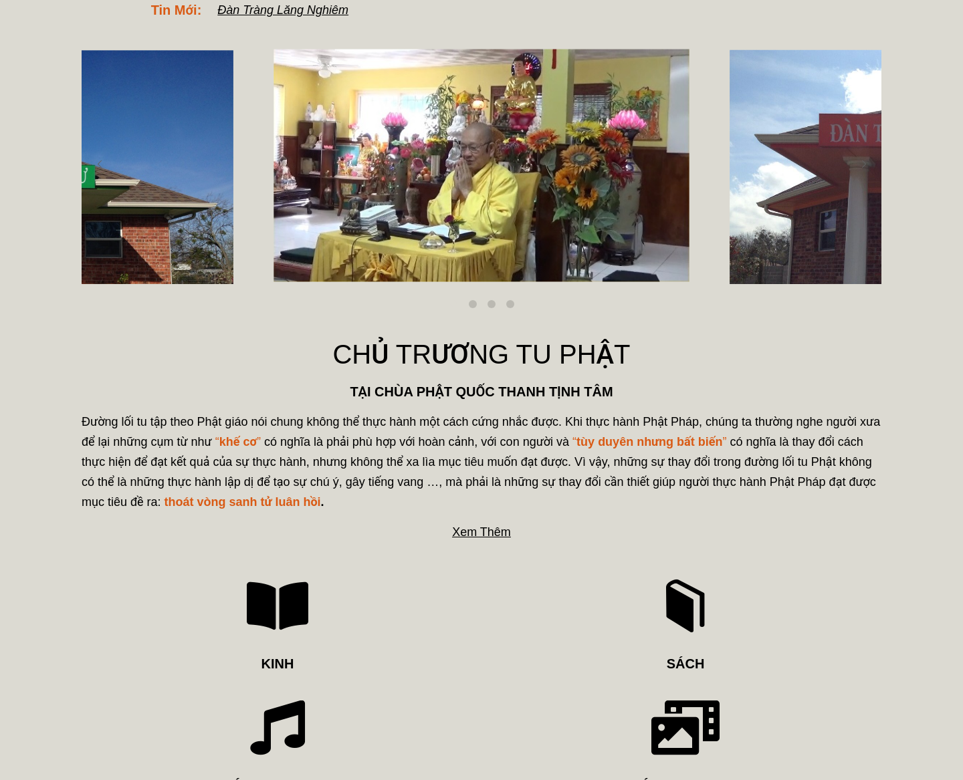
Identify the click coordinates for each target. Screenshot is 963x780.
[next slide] (863, 164)
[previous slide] (99, 164)
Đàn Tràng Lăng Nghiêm (282, 10)
